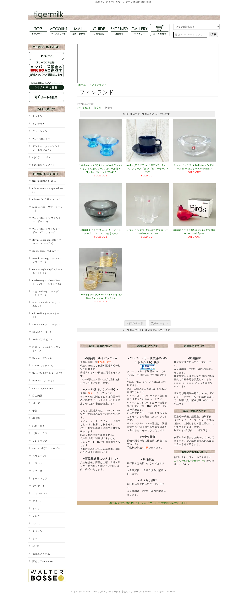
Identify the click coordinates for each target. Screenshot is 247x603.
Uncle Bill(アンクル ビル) (47, 448)
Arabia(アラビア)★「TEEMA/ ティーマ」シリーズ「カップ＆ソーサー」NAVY (147, 169)
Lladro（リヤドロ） (43, 365)
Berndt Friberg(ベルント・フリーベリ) (47, 260)
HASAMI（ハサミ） (43, 380)
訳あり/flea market (42, 561)
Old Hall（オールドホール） (46, 315)
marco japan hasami (43, 388)
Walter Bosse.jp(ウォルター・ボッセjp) (46, 220)
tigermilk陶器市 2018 (44, 181)
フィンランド (99, 84)
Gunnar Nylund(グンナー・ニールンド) (47, 271)
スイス (36, 523)
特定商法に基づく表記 (173, 502)
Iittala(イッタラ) (41, 332)
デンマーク (38, 486)
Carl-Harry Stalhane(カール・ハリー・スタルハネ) (46, 282)
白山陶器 (37, 395)
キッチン (37, 116)
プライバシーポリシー (147, 502)
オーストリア (39, 478)
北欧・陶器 (38, 425)
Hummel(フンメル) (43, 358)
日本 (34, 538)
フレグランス (39, 441)
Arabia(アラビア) (42, 339)
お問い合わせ (125, 502)
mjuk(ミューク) (41, 157)
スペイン (37, 531)
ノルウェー (38, 516)
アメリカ (37, 501)
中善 (34, 410)
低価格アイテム (41, 553)
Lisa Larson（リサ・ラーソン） (47, 209)
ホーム (82, 84)
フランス (37, 463)
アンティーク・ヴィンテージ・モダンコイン (47, 148)
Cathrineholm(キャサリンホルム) (46, 349)
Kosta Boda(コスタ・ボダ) (47, 373)
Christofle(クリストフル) (46, 199)
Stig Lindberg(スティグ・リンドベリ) (46, 293)
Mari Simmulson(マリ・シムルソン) (47, 304)
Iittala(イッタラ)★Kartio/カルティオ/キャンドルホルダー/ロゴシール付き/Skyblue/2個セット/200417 (101, 169)
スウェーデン (39, 456)
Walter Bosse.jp (41, 138)
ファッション (39, 131)
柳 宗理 (36, 418)
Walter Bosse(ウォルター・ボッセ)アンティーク (47, 231)
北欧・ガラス (39, 433)
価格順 (97, 107)
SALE (35, 546)
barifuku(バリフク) (43, 164)
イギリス (37, 471)
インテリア (38, 123)
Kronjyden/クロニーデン (46, 324)
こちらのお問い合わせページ (190, 460)
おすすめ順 (83, 107)
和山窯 (36, 403)
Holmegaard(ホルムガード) (47, 251)
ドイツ (36, 508)
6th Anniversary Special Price (47, 190)
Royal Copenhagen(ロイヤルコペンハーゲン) (47, 242)
